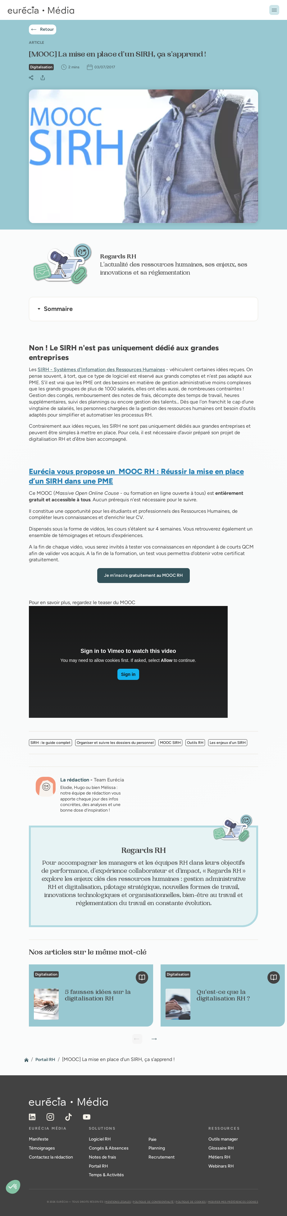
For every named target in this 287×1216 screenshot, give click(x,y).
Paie (152, 1139)
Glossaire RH (221, 1148)
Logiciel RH (100, 1139)
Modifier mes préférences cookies (233, 1201)
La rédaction (74, 780)
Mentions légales (118, 1201)
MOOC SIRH (170, 742)
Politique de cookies (191, 1201)
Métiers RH (219, 1157)
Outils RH (195, 742)
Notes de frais (102, 1157)
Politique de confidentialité (153, 1201)
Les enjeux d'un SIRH (228, 742)
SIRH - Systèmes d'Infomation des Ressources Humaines (101, 369)
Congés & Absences (109, 1148)
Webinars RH (221, 1166)
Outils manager (223, 1139)
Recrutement (161, 1157)
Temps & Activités (106, 1174)
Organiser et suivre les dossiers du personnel (115, 742)
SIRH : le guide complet (50, 742)
